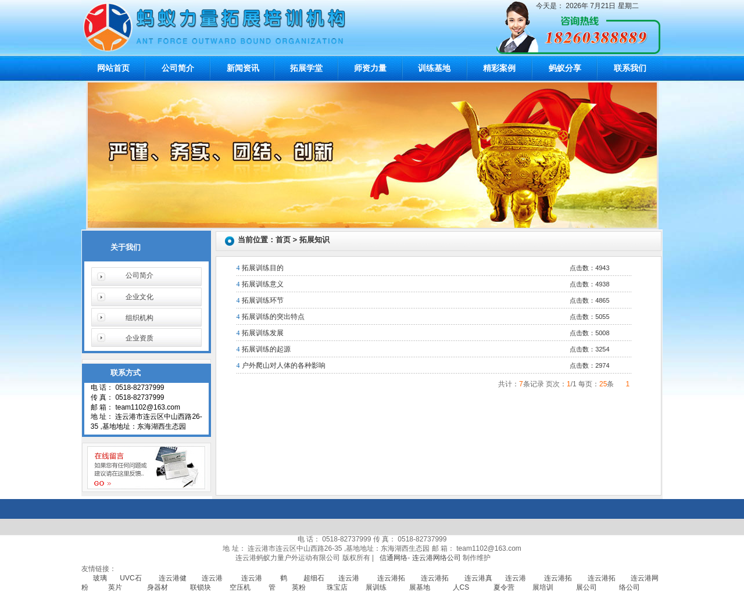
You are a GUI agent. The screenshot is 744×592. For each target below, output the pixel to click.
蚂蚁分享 (565, 68)
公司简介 (178, 68)
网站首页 (113, 68)
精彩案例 (499, 68)
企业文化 (139, 297)
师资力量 (370, 68)
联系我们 (630, 68)
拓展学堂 (306, 68)
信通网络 (393, 558)
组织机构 (139, 318)
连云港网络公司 (436, 558)
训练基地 (434, 68)
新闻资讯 (243, 68)
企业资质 (139, 338)
